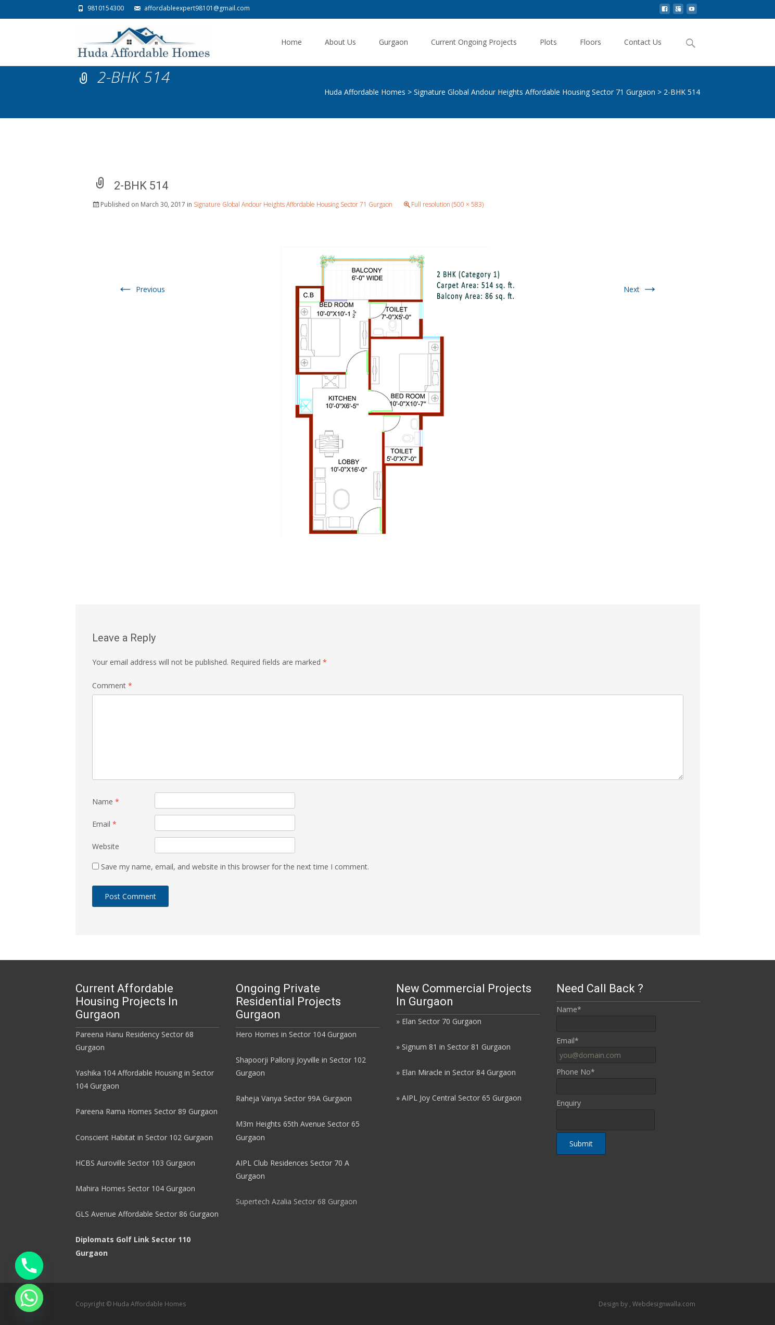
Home (291, 51)
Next (641, 289)
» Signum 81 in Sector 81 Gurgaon (453, 1047)
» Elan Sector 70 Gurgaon (438, 1021)
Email (104, 824)
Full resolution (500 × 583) (447, 204)
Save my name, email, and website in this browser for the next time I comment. (235, 867)
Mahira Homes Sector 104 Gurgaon (135, 1188)
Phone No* (575, 1072)
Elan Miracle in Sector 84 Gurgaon (459, 1072)
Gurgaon (393, 51)
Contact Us (643, 51)
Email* (567, 1040)
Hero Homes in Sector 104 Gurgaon (296, 1034)
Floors (590, 51)
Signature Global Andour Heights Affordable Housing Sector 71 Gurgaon (293, 204)
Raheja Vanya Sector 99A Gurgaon (294, 1098)
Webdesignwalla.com (663, 1303)
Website (105, 846)
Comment (112, 685)
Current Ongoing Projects (474, 51)
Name (105, 801)
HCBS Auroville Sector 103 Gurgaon (135, 1163)
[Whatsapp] (29, 1298)
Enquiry (568, 1103)
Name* (568, 1009)
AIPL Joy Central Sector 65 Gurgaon (462, 1098)
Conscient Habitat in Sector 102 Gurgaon (144, 1137)
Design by (614, 1303)
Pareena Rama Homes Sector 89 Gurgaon (146, 1111)
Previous (141, 289)
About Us (340, 51)
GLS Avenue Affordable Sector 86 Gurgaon (147, 1214)
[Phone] (29, 1266)
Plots (548, 51)
